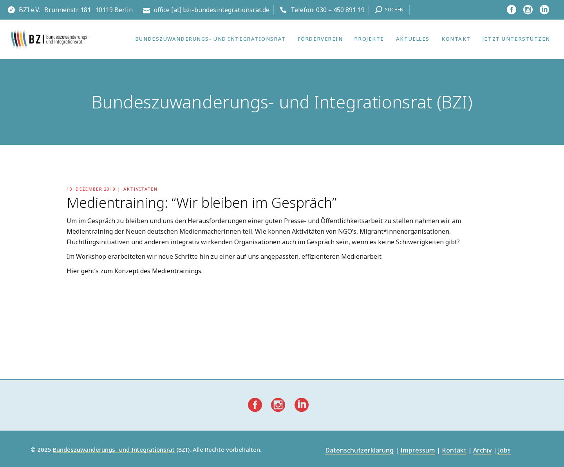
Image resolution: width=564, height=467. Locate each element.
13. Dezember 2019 (91, 189)
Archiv (482, 450)
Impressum (417, 450)
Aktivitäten (140, 189)
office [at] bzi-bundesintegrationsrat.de (211, 9)
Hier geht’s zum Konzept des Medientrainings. (134, 271)
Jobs (504, 450)
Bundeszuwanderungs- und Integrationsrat (114, 450)
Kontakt (454, 450)
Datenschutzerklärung (359, 450)
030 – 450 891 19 (340, 9)
